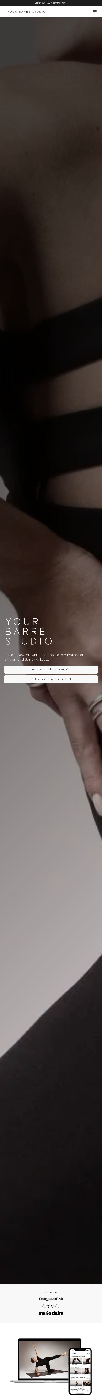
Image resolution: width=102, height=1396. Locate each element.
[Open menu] (94, 11)
